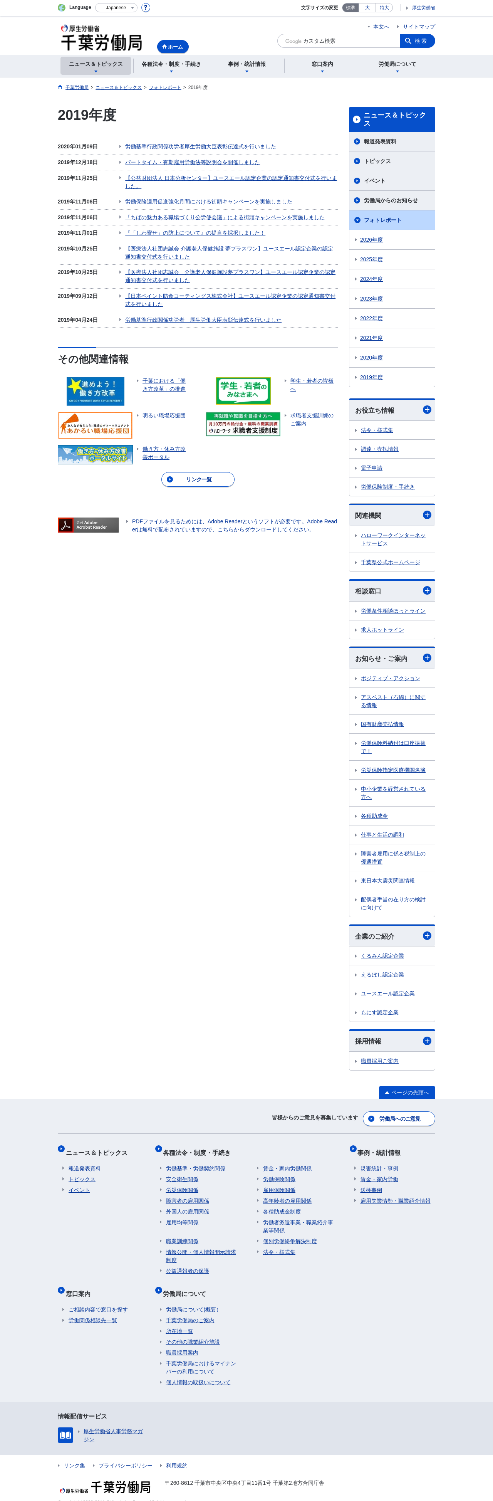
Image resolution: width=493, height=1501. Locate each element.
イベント (375, 181)
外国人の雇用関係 (187, 1206)
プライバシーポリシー (126, 1454)
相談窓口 (393, 592)
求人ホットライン (382, 631)
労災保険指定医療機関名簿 (393, 772)
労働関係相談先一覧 (93, 1309)
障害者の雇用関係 (187, 1195)
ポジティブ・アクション (390, 680)
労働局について (187, 1285)
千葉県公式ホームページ (390, 563)
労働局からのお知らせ (391, 200)
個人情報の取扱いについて (198, 1371)
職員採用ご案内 (380, 1064)
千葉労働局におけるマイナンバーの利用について (201, 1356)
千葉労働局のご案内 (190, 1309)
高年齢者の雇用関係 (287, 1195)
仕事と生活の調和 (382, 837)
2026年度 (371, 240)
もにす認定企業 (380, 1015)
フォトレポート (383, 220)
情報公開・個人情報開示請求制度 (201, 1251)
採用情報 (393, 1044)
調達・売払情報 (380, 449)
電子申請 (371, 468)
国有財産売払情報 (382, 726)
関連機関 (393, 516)
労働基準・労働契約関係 (195, 1163)
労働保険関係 (279, 1174)
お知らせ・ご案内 (393, 660)
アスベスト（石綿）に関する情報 (393, 703)
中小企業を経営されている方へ (393, 795)
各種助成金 (374, 818)
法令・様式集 (377, 430)
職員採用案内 (182, 1341)
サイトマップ (419, 26)
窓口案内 (81, 1285)
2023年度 (371, 299)
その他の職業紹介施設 (193, 1330)
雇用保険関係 (279, 1185)
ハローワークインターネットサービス (393, 540)
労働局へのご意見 (400, 1120)
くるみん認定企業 (382, 959)
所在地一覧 (179, 1319)
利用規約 (177, 1454)
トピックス (377, 161)
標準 (350, 7)
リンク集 (74, 1454)
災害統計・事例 (379, 1163)
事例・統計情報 (382, 1150)
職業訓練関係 (182, 1236)
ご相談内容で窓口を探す (98, 1298)
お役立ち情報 (393, 410)
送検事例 (371, 1185)
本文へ (381, 26)
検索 (421, 41)
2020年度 (371, 358)
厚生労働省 (423, 7)
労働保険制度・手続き (388, 487)
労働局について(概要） (194, 1298)
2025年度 (371, 259)
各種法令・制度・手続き (200, 1150)
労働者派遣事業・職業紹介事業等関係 (298, 1221)
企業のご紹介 (393, 938)
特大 (384, 7)
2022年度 (371, 318)
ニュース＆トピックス (395, 119)
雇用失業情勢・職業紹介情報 (396, 1195)
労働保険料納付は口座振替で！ (393, 749)
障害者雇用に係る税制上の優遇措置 (393, 860)
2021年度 (371, 338)
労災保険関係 (182, 1185)
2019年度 (371, 377)
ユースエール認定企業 (388, 996)
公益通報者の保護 (187, 1265)
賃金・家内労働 (379, 1174)
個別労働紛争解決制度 (290, 1236)
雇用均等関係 (182, 1217)
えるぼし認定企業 (382, 978)
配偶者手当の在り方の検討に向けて (393, 906)
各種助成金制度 (282, 1206)
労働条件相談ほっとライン (393, 612)
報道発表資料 (380, 141)
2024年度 (371, 279)
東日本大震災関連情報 (388, 883)
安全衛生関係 (182, 1174)
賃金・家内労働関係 (287, 1163)
